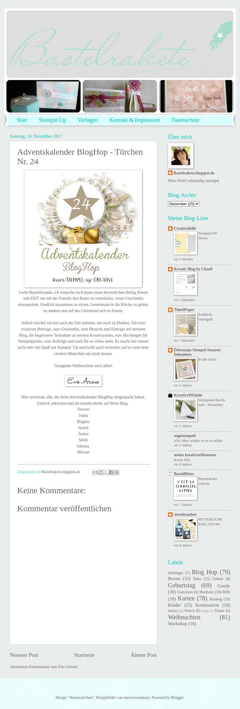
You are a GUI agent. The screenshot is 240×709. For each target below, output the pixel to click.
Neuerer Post (24, 655)
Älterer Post (143, 655)
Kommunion (207, 605)
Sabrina (83, 446)
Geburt (217, 579)
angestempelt (185, 436)
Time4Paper (184, 310)
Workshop (177, 623)
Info (226, 591)
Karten (186, 598)
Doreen (83, 409)
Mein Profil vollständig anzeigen (193, 181)
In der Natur (207, 359)
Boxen (174, 578)
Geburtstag (181, 585)
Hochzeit (207, 592)
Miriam (83, 452)
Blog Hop (204, 572)
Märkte (173, 611)
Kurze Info (182, 460)
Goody (223, 586)
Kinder (174, 605)
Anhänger (175, 573)
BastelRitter (184, 474)
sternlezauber (185, 514)
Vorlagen (88, 120)
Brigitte (83, 421)
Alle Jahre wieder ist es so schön (198, 440)
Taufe (205, 611)
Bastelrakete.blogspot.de (194, 173)
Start (22, 120)
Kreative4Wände (188, 395)
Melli (83, 440)
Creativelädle (185, 228)
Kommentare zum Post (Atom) (53, 667)
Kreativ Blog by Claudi (193, 269)
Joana (83, 415)
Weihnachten (184, 617)
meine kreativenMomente (195, 455)
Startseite (84, 655)
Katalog (216, 599)
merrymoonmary (137, 697)
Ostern (189, 611)
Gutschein (185, 592)
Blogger (177, 697)
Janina (83, 433)
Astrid (83, 427)
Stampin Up (52, 120)
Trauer (219, 611)
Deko (197, 579)
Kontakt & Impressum (135, 120)
